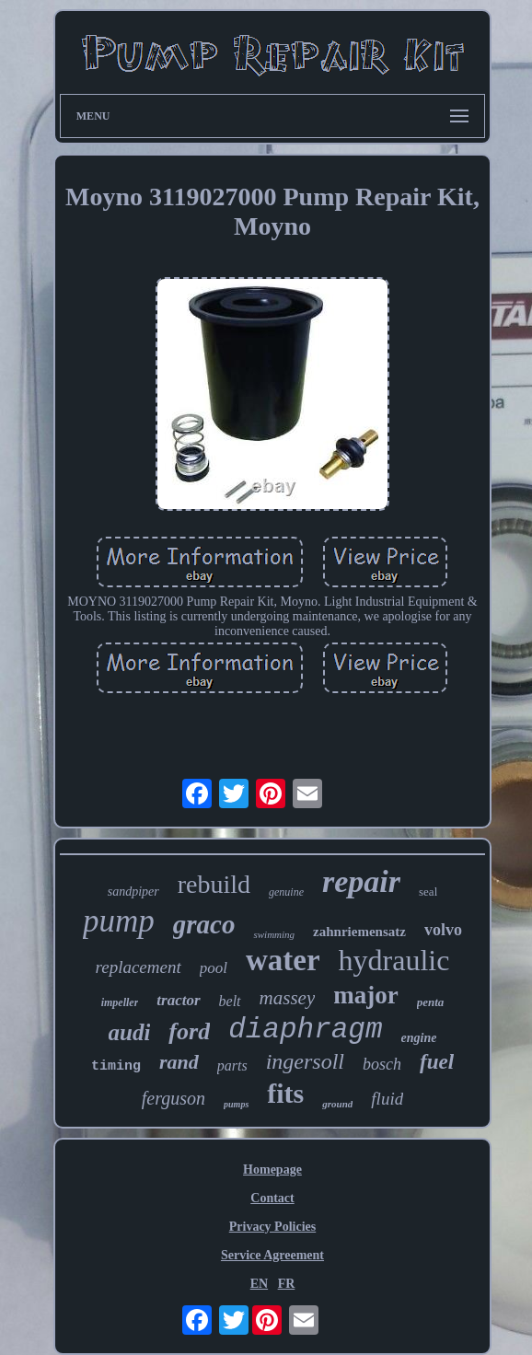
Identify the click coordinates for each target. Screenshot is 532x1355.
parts (232, 1065)
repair (361, 881)
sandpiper (133, 891)
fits (285, 1093)
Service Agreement (272, 1255)
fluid (387, 1098)
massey (288, 998)
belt (230, 1001)
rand (179, 1061)
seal (428, 891)
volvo (443, 930)
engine (419, 1038)
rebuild (214, 884)
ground (337, 1103)
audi (130, 1032)
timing (116, 1066)
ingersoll (305, 1061)
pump (119, 921)
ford (189, 1031)
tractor (178, 1000)
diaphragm (305, 1029)
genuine (286, 892)
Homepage (272, 1169)
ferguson (173, 1098)
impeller (120, 1002)
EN (259, 1284)
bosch (382, 1064)
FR (286, 1284)
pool (213, 968)
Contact (272, 1198)
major (365, 995)
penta (431, 1002)
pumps (236, 1104)
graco (204, 924)
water (283, 960)
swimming (274, 934)
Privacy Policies (272, 1226)
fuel (437, 1061)
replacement (138, 967)
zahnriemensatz (359, 931)
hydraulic (394, 960)
